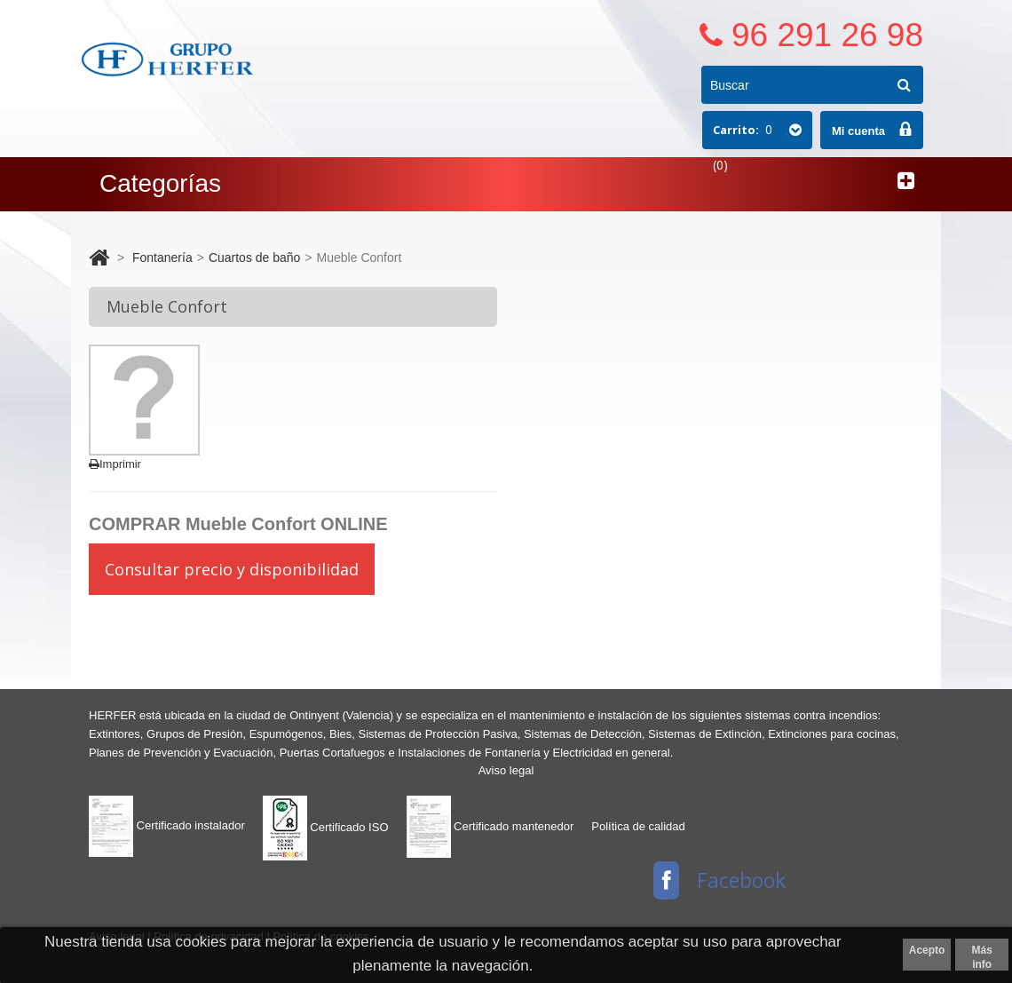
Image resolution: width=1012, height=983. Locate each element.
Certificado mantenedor (490, 826)
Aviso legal (506, 770)
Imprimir (115, 464)
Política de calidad (638, 826)
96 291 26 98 (827, 35)
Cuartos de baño (255, 257)
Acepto (927, 950)
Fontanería (162, 257)
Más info (982, 957)
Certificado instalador (167, 825)
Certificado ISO (326, 827)
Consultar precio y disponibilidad (232, 569)
